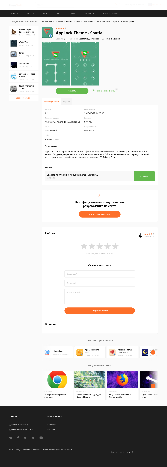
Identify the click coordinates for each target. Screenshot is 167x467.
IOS (58, 13)
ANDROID (72, 13)
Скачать (72, 91)
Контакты (51, 424)
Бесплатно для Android (89, 39)
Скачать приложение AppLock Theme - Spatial (72, 174)
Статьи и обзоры (110, 13)
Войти (128, 5)
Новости (89, 13)
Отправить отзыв (100, 310)
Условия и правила (31, 449)
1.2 (60, 39)
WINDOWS (15, 13)
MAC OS (30, 13)
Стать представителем (99, 214)
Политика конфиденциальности (57, 449)
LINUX (44, 13)
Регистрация (138, 5)
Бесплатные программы (52, 21)
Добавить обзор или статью (21, 429)
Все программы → (24, 98)
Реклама (51, 429)
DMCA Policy (14, 449)
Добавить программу (18, 424)
